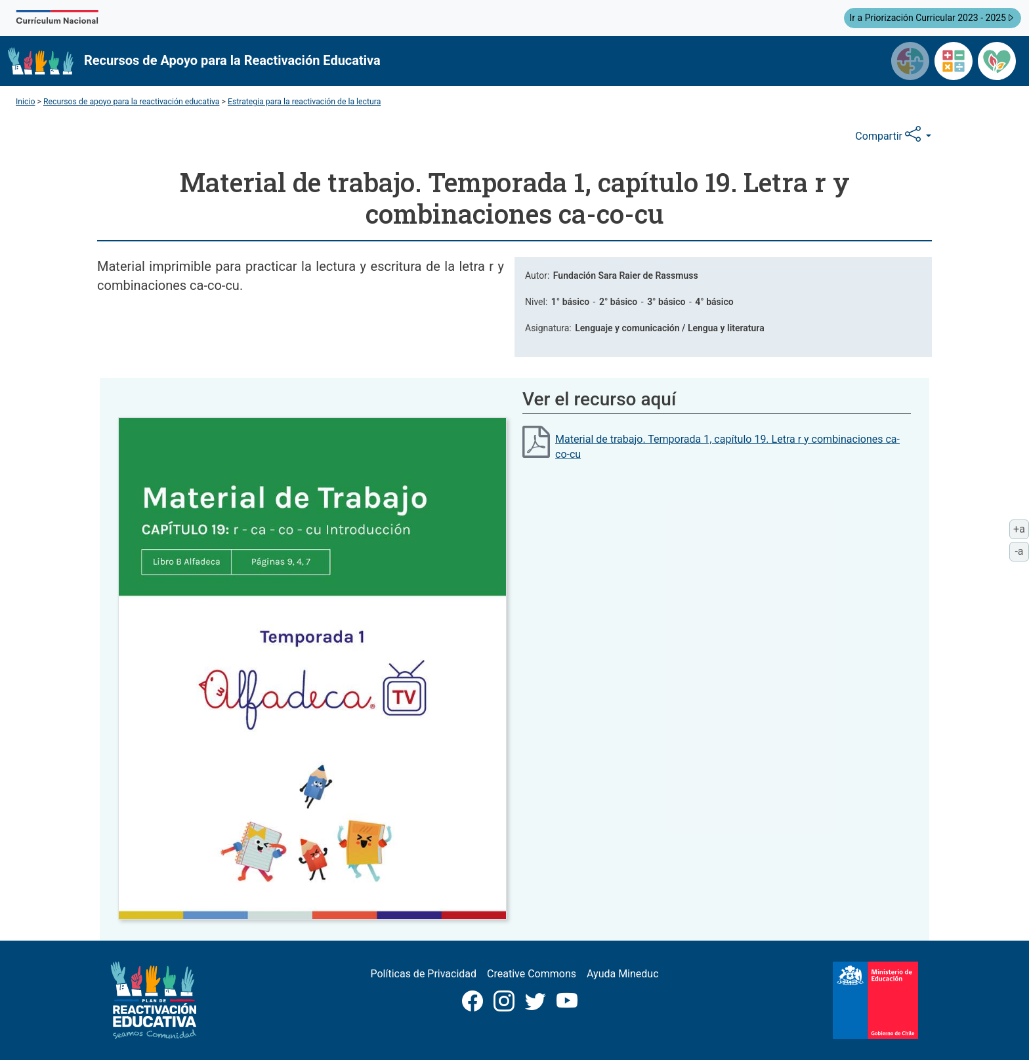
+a (1021, 528)
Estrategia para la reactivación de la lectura (304, 101)
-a (1022, 550)
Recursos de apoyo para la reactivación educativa (131, 101)
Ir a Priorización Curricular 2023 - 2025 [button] (932, 17)
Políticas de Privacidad (423, 974)
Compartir (889, 134)
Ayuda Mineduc (623, 974)
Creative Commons (531, 974)
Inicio (25, 101)
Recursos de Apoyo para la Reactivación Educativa (232, 60)
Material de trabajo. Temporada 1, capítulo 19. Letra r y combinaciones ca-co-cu (727, 446)
